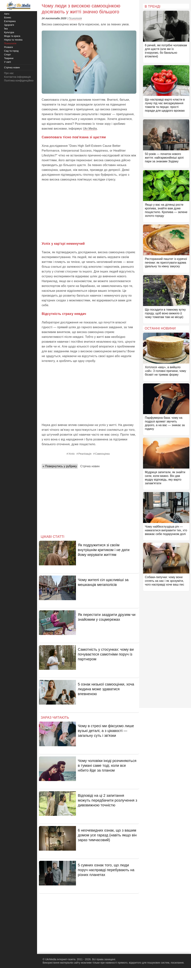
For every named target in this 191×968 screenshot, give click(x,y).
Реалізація (84, 453)
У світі (7, 62)
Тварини (8, 58)
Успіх (71, 453)
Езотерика (10, 21)
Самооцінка (102, 453)
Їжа (6, 28)
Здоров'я (9, 25)
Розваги (8, 47)
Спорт (7, 54)
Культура (9, 32)
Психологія (75, 18)
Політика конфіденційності (20, 80)
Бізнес (7, 17)
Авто (6, 13)
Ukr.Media (90, 128)
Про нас (9, 73)
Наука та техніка (13, 39)
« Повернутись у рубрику (60, 466)
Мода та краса (12, 36)
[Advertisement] (89, 212)
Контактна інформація (17, 76)
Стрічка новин (89, 466)
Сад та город (11, 50)
